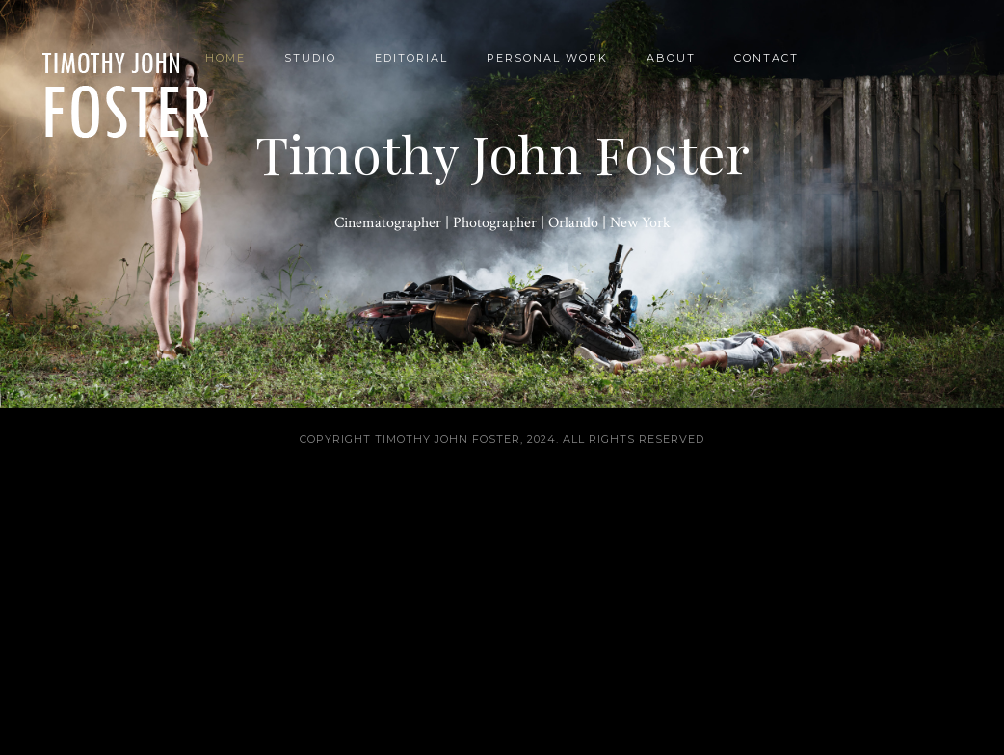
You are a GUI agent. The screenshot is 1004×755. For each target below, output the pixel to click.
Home (225, 58)
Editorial (411, 58)
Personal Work (547, 58)
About (671, 58)
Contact (766, 58)
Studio (310, 58)
